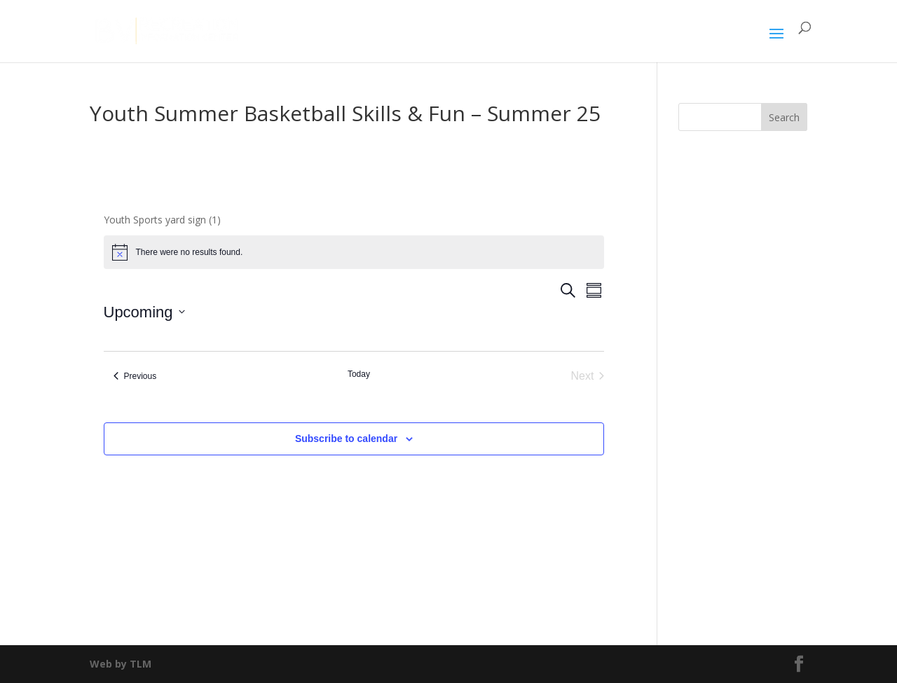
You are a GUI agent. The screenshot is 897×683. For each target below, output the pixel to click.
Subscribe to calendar (346, 438)
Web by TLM (120, 663)
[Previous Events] (135, 376)
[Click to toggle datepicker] (144, 312)
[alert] (354, 252)
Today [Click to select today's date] (359, 374)
